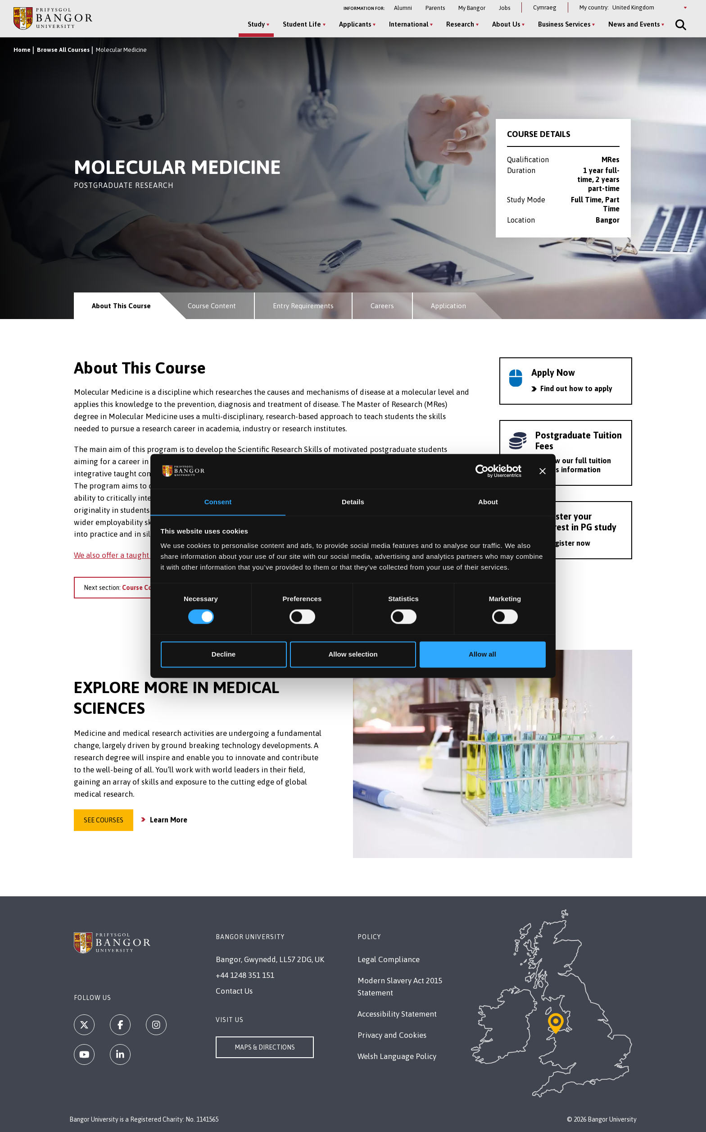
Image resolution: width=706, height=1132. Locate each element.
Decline (223, 654)
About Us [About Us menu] (506, 24)
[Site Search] (680, 25)
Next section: (131, 587)
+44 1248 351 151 (245, 975)
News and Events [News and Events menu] (634, 24)
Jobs (504, 8)
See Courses (103, 820)
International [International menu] (408, 24)
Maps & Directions (265, 1047)
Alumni (403, 8)
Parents (435, 8)
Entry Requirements (303, 306)
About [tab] (488, 502)
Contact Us (234, 990)
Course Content (212, 306)
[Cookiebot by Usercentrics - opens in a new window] (482, 471)
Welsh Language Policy (397, 1056)
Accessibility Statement (397, 1013)
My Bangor (471, 8)
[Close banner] (542, 471)
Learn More (168, 820)
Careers (382, 306)
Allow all (482, 654)
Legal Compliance (389, 959)
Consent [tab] (218, 502)
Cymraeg (545, 7)
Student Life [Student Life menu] (302, 24)
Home (22, 49)
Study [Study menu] (256, 24)
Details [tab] (353, 502)
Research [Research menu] (460, 24)
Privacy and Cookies (392, 1035)
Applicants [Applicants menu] (355, 24)
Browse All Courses (63, 49)
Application (448, 306)
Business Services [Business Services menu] (564, 24)
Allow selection (352, 654)
